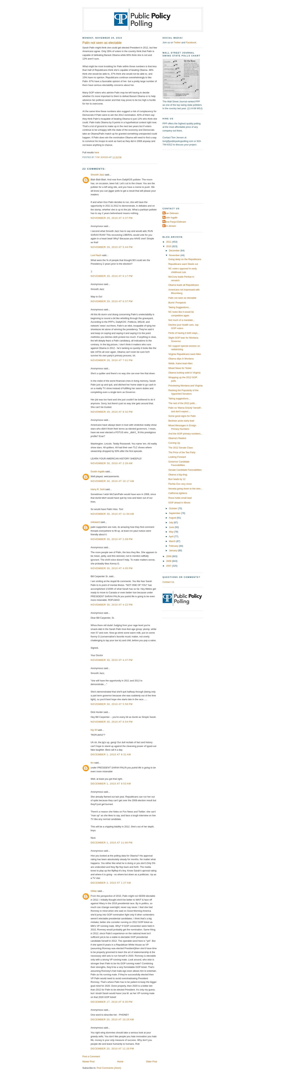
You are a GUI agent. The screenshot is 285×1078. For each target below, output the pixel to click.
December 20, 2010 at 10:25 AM (112, 1019)
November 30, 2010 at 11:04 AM (112, 514)
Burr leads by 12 (176, 479)
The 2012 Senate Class (180, 447)
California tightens (177, 493)
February (174, 546)
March (172, 541)
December (174, 250)
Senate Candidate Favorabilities (184, 469)
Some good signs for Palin (182, 416)
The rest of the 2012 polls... (182, 403)
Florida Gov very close (180, 483)
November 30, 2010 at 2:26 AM (111, 463)
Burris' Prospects (177, 302)
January (173, 550)
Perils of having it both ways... (183, 333)
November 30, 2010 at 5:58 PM (112, 704)
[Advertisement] (185, 176)
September (175, 513)
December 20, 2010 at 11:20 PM (112, 1048)
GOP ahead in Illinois (179, 502)
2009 (169, 556)
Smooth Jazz (97, 174)
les (92, 762)
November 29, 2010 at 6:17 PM (112, 276)
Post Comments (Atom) (109, 1068)
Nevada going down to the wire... (185, 488)
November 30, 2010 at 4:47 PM (112, 660)
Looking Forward (177, 457)
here (96, 152)
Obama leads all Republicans (183, 285)
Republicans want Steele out (183, 264)
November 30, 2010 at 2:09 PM (112, 539)
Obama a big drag (177, 474)
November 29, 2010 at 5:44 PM (112, 247)
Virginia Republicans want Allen (184, 354)
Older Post (151, 1061)
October (173, 508)
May (171, 531)
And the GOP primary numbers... (185, 433)
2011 (169, 241)
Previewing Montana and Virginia (185, 385)
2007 (169, 565)
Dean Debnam (171, 213)
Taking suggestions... (179, 398)
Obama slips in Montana (181, 358)
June (172, 527)
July (171, 522)
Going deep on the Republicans (184, 259)
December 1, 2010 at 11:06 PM (111, 842)
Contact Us (168, 582)
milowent (95, 522)
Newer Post (88, 1061)
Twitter (177, 42)
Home (120, 1061)
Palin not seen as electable (182, 297)
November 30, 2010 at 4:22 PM (112, 604)
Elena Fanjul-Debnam (174, 221)
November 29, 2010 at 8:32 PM (112, 411)
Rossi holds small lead (180, 498)
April (171, 536)
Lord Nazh (96, 255)
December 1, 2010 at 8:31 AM (111, 754)
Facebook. (191, 42)
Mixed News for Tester (179, 368)
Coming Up (174, 443)
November (174, 255)
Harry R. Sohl (98, 489)
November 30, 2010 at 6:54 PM (112, 721)
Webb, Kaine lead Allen (180, 363)
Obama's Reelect (177, 438)
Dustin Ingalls (98, 471)
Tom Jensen (169, 226)
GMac (94, 891)
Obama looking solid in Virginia (184, 372)
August (173, 517)
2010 (169, 246)
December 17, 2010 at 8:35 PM (111, 1001)
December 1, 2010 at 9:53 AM (111, 783)
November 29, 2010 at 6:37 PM (112, 301)
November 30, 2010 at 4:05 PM (112, 568)
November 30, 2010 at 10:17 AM (112, 481)
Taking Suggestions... (179, 307)
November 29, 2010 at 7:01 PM (112, 360)
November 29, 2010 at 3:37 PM (112, 218)
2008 (169, 561)
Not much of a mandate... (181, 320)
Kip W (94, 730)
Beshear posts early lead (181, 420)
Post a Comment (91, 1056)
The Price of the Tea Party (181, 452)
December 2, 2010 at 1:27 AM (111, 882)
